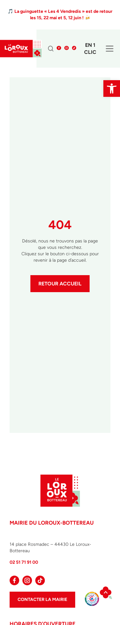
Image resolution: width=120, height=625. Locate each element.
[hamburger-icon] (110, 50)
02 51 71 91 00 (24, 562)
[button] (111, 88)
